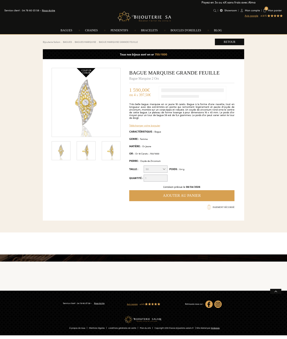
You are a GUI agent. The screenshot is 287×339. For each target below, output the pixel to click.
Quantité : (136, 181)
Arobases (215, 331)
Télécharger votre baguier (144, 129)
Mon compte (252, 10)
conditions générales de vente (122, 331)
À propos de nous (77, 331)
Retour (229, 45)
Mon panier (273, 10)
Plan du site (145, 331)
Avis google (251, 15)
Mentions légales (97, 331)
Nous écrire (48, 10)
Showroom (230, 10)
